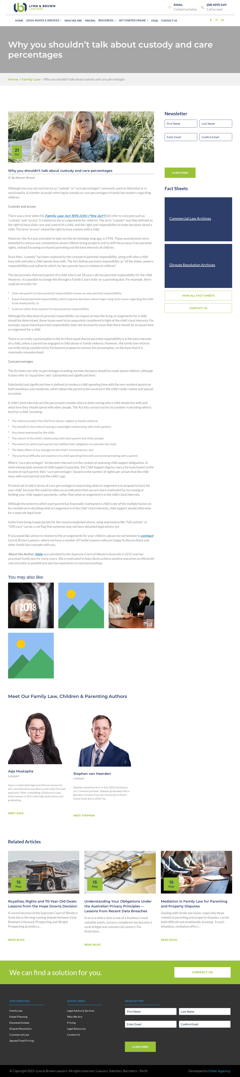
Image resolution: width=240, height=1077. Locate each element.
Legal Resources (76, 1028)
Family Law (44, 696)
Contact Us (73, 1034)
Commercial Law (19, 1034)
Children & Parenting (83, 696)
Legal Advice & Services (80, 1010)
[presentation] (193, 154)
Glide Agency (219, 1071)
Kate (39, 554)
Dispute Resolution (20, 1028)
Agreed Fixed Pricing (21, 1040)
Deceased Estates (19, 1022)
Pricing (71, 1022)
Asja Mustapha (20, 771)
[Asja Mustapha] (37, 735)
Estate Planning (18, 1016)
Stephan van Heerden (92, 774)
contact (147, 536)
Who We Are (74, 1016)
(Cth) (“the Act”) (75, 216)
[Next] (125, 762)
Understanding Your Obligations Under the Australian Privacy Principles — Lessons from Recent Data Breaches (118, 906)
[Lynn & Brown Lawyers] (34, 7)
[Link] (170, 7)
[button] (60, 20)
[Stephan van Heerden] (102, 737)
